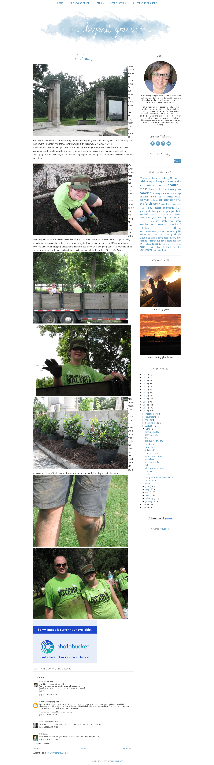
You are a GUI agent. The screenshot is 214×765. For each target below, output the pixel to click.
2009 (145, 504)
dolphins (154, 200)
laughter (177, 217)
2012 (145, 405)
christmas (144, 197)
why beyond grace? (80, 3)
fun (178, 207)
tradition (147, 244)
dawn (178, 196)
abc (165, 181)
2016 (145, 393)
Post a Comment (42, 744)
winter (168, 247)
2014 (145, 398)
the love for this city (154, 441)
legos (152, 221)
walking (143, 247)
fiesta (163, 204)
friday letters (153, 207)
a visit (147, 474)
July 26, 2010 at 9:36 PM (48, 715)
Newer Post (38, 748)
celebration (167, 193)
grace (142, 211)
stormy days (175, 238)
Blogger (165, 529)
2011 (145, 408)
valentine (165, 244)
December (150, 414)
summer (152, 241)
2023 (145, 374)
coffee (162, 197)
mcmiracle (162, 224)
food (142, 208)
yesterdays (146, 249)
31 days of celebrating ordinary (160, 180)
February (149, 498)
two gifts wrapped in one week (159, 477)
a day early (150, 450)
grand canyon (163, 211)
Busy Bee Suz (44, 681)
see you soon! (151, 435)
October (149, 420)
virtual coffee (175, 244)
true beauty (150, 444)
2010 (145, 411)
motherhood (167, 228)
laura (51, 669)
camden (146, 193)
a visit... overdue (152, 462)
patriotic (143, 234)
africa (100, 3)
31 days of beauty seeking (154, 178)
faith (43, 669)
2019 (145, 383)
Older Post (128, 748)
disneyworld (145, 200)
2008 (145, 507)
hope (153, 214)
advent (171, 181)
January (149, 501)
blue (179, 189)
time (142, 244)
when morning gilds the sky (160, 357)
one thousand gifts (170, 231)
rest (149, 235)
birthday (162, 189)
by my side (150, 447)
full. (146, 465)
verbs (147, 483)
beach (161, 185)
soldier (154, 238)
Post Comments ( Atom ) (56, 753)
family (156, 203)
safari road (157, 234)
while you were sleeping (155, 468)
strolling (143, 241)
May (147, 489)
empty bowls (175, 200)
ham (141, 214)
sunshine (177, 241)
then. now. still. (152, 432)
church (153, 197)
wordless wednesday (154, 456)
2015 (145, 395)
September (150, 423)
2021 (145, 377)
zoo (154, 250)
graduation (151, 211)
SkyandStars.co (116, 761)
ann (141, 185)
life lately (161, 220)
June (147, 486)
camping (156, 193)
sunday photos (164, 241)
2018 (145, 386)
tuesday (156, 243)
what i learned (156, 247)
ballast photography (47, 702)
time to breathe (152, 453)
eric (142, 203)
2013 (145, 402)
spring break (163, 238)
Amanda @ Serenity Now (49, 722)
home (147, 214)
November (150, 417)
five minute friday (173, 204)
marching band (147, 224)
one (146, 438)
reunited (148, 471)
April (147, 492)
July (147, 429)
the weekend (150, 480)
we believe (149, 459)
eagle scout (164, 200)
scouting (168, 234)
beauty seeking (118, 3)
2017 (145, 389)
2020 (145, 380)
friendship (168, 207)
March (148, 495)
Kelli (41, 734)
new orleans (64, 669)
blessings (172, 189)
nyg (157, 231)
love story (175, 220)
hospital (159, 214)
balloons (150, 185)
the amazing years (160, 309)
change (178, 193)
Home (60, 3)
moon (153, 228)
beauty (153, 189)
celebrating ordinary (145, 3)
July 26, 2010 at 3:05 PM (48, 695)
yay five (177, 247)
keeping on (164, 217)
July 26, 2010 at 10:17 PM (48, 727)
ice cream (168, 214)
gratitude (176, 211)
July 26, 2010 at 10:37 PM (48, 739)
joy (154, 217)
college (170, 197)
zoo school (161, 250)
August (148, 426)
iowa (148, 217)
